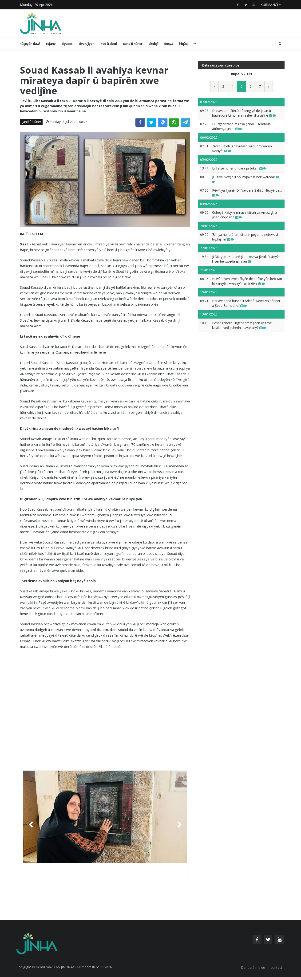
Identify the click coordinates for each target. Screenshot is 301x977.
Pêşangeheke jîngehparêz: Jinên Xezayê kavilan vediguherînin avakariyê (242, 325)
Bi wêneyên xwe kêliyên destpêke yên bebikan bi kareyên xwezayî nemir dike (247, 281)
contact (276, 967)
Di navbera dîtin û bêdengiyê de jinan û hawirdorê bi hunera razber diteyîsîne (244, 113)
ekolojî (153, 43)
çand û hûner (132, 43)
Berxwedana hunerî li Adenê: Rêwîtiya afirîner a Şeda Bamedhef (246, 303)
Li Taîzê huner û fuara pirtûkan (239, 168)
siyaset (67, 43)
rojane (50, 43)
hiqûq (183, 43)
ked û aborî (108, 43)
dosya (168, 43)
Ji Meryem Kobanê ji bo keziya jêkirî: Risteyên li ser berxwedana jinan (246, 259)
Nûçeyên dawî (30, 43)
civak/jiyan (86, 43)
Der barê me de (253, 967)
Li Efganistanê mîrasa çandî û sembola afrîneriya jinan (241, 126)
